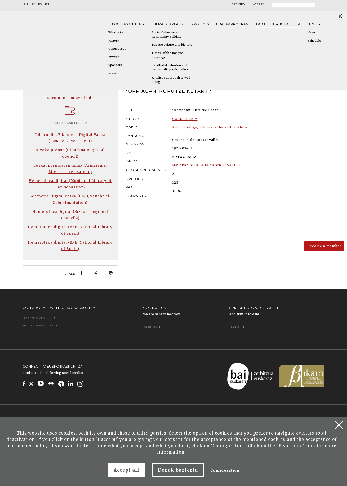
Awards (113, 57)
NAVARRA (180, 165)
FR (40, 4)
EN (47, 4)
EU (26, 4)
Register (238, 4)
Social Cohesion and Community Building (167, 34)
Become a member (324, 246)
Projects (200, 24)
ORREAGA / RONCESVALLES (216, 165)
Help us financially (40, 325)
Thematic (168, 24)
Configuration (225, 470)
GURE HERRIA (184, 119)
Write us (152, 327)
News (314, 24)
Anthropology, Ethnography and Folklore (210, 127)
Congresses (117, 48)
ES (33, 4)
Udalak (232, 24)
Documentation (278, 24)
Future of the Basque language (167, 55)
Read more (291, 445)
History (113, 40)
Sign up (237, 327)
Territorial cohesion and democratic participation (170, 67)
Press (112, 73)
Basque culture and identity (172, 44)
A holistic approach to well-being (172, 80)
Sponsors (115, 65)
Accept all (126, 470)
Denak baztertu (178, 470)
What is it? (115, 32)
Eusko (126, 24)
